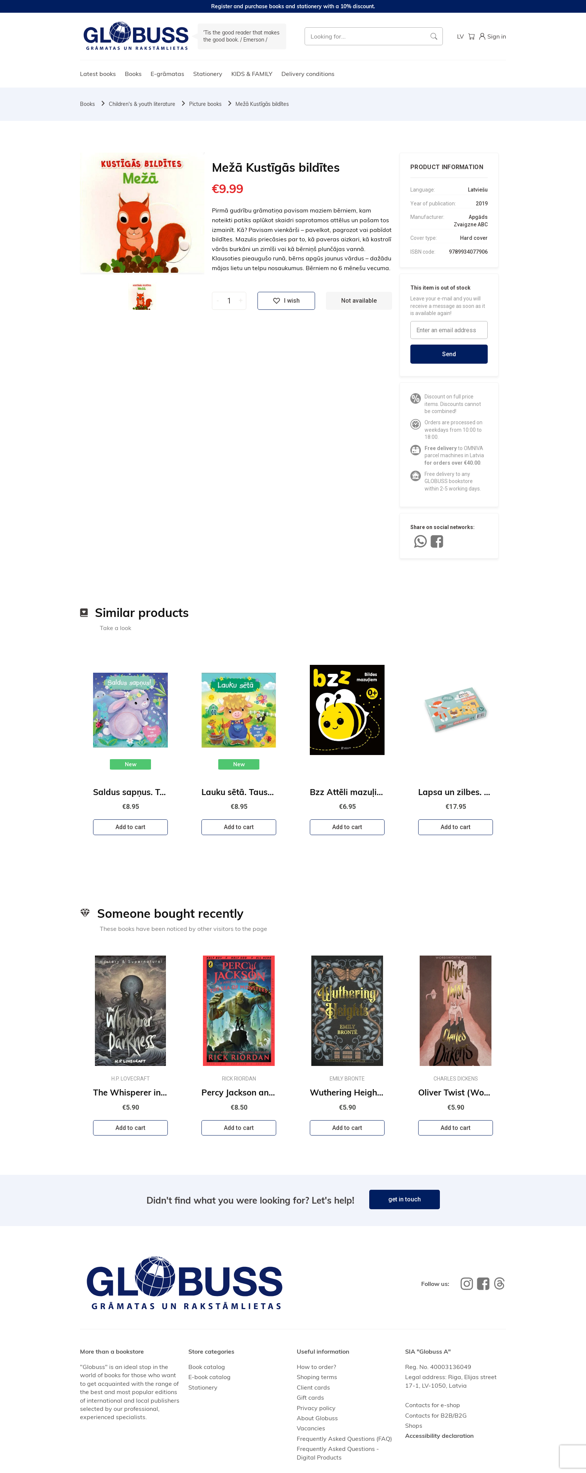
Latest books (98, 73)
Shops (413, 1425)
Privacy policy (316, 1408)
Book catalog (206, 1366)
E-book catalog (209, 1377)
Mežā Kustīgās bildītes (262, 104)
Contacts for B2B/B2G (436, 1415)
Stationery (207, 73)
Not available (359, 300)
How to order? (316, 1366)
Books (133, 73)
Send (449, 354)
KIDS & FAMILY (251, 73)
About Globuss (317, 1418)
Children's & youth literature (142, 104)
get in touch (404, 1199)
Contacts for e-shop (432, 1405)
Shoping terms (317, 1377)
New (130, 764)
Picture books (205, 104)
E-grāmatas (167, 73)
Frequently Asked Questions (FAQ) (344, 1438)
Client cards (313, 1387)
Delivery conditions (307, 73)
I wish (286, 301)
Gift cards (310, 1397)
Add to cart (130, 827)
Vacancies (311, 1428)
